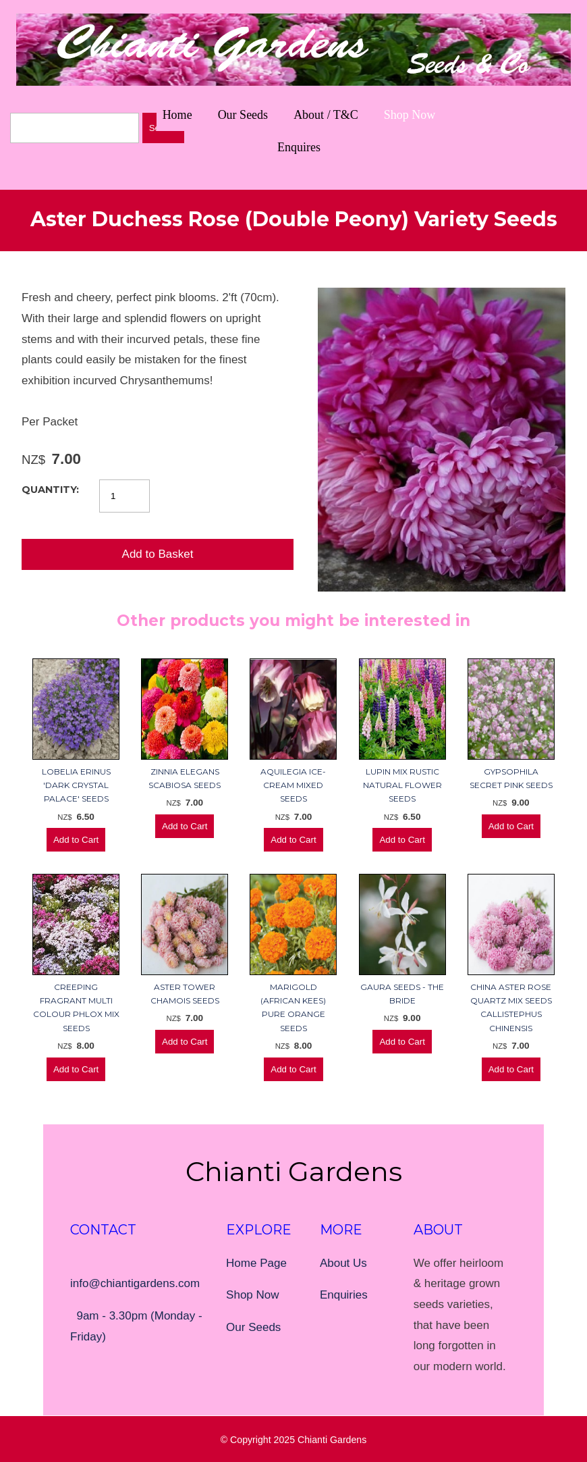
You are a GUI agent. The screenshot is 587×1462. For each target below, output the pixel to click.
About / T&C (326, 115)
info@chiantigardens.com (135, 1283)
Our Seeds (243, 115)
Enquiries (344, 1294)
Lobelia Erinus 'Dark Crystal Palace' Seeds (76, 785)
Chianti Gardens (332, 1439)
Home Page (256, 1263)
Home (177, 115)
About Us (343, 1263)
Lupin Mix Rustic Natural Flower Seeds (402, 785)
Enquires (298, 147)
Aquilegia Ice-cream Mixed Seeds (293, 785)
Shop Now (410, 115)
